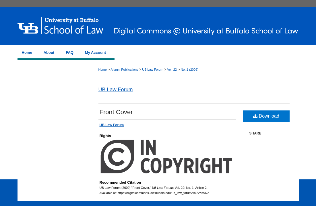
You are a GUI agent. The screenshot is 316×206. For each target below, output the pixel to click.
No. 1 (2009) (189, 69)
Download (266, 116)
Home (102, 69)
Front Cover (116, 112)
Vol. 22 (172, 69)
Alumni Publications (124, 69)
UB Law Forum (152, 69)
